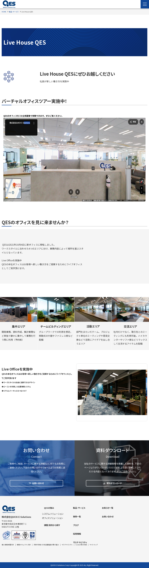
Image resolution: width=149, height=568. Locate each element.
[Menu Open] (145, 4)
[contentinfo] (74, 532)
